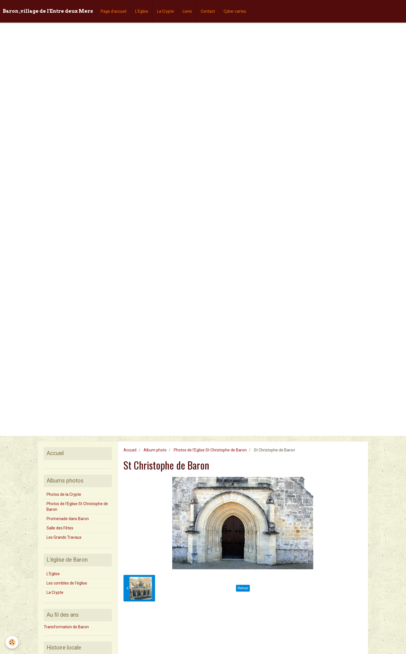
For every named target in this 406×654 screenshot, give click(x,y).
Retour (243, 588)
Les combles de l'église (67, 583)
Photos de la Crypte (64, 494)
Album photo (155, 450)
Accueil (129, 450)
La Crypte (165, 11)
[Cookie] (12, 642)
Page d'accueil (113, 11)
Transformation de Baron (66, 627)
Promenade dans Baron (68, 518)
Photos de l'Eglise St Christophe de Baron (210, 450)
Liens (187, 11)
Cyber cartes (235, 11)
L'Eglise (141, 11)
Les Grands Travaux (64, 537)
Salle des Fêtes (60, 528)
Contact (208, 11)
